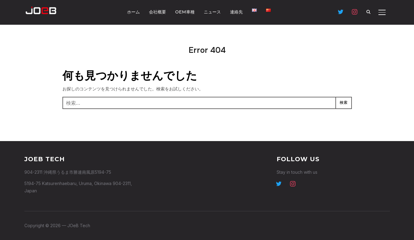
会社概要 (157, 12)
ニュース (212, 12)
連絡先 (236, 12)
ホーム (133, 12)
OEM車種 (185, 12)
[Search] (369, 11)
